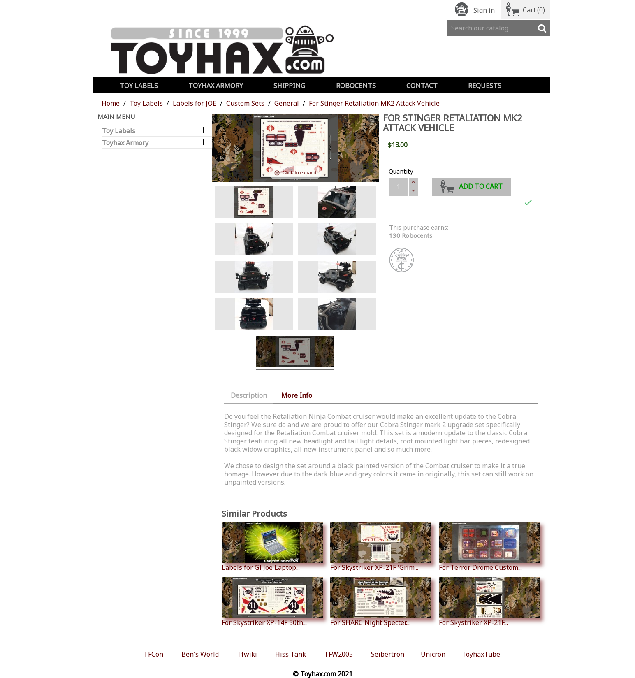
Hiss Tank (290, 654)
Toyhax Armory (215, 85)
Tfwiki (247, 654)
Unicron (433, 654)
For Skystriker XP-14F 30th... (272, 602)
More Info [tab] (296, 395)
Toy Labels (139, 85)
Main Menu (116, 116)
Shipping (289, 85)
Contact (422, 85)
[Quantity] (398, 187)
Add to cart (471, 185)
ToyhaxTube (481, 654)
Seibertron (387, 654)
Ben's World (200, 654)
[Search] (498, 28)
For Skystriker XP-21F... (489, 602)
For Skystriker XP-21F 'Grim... (380, 546)
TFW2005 (338, 654)
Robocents (356, 85)
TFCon (153, 654)
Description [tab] (249, 395)
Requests (484, 85)
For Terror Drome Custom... (489, 546)
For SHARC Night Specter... (380, 602)
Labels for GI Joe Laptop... (272, 546)
